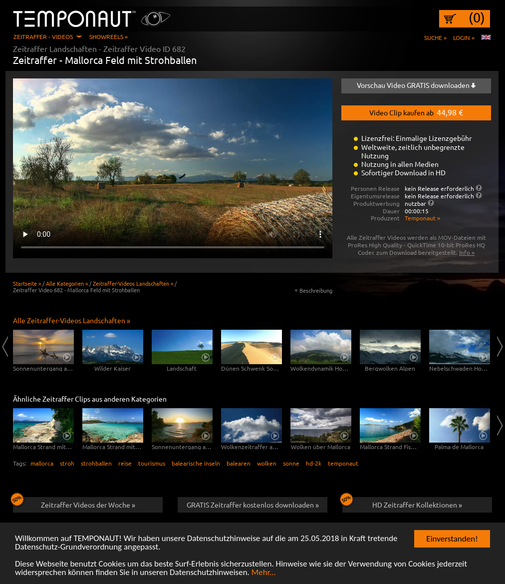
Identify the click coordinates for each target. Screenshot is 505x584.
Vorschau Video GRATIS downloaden (416, 84)
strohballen (96, 463)
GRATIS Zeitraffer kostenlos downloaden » (253, 504)
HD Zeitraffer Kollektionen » (402, 503)
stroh (67, 463)
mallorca (41, 463)
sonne (291, 463)
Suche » (435, 37)
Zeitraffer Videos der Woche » (74, 503)
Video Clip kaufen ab (416, 112)
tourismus (151, 463)
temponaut (343, 463)
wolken (266, 463)
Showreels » (108, 36)
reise (125, 463)
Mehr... (264, 573)
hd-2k (313, 463)
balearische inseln (196, 463)
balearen (239, 463)
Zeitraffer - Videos (43, 36)
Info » (467, 252)
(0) (477, 17)
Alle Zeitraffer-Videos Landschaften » (71, 320)
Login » (464, 37)
